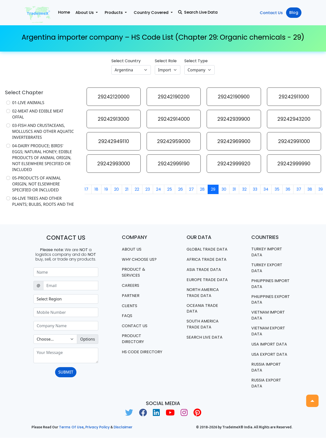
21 (127, 189)
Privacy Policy (97, 427)
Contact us (134, 326)
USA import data (269, 344)
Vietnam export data (268, 331)
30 (224, 189)
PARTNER (130, 295)
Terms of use (71, 427)
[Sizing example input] (65, 272)
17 (86, 189)
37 (298, 189)
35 (277, 189)
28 (202, 189)
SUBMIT (65, 372)
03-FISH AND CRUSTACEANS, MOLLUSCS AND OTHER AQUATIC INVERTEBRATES (43, 131)
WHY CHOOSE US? (139, 259)
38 (309, 189)
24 (158, 189)
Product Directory (133, 339)
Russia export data (266, 383)
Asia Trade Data (204, 269)
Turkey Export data (266, 268)
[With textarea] (65, 355)
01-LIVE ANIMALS (28, 102)
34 (265, 189)
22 (137, 189)
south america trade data (203, 324)
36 (288, 189)
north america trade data (203, 292)
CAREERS (130, 285)
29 (213, 189)
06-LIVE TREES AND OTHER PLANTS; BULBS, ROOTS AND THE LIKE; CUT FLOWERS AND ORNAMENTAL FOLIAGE (43, 207)
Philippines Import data (270, 284)
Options (87, 339)
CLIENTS (129, 306)
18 (96, 189)
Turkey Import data (266, 252)
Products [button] (114, 12)
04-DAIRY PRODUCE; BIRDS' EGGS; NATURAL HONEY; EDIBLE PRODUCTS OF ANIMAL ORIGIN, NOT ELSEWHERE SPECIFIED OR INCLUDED (42, 157)
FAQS (127, 316)
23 (147, 189)
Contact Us (271, 13)
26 (180, 189)
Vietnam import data (268, 315)
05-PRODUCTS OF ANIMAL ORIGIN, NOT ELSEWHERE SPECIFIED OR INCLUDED (36, 184)
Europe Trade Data (207, 280)
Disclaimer (123, 427)
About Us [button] (85, 12)
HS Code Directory (142, 352)
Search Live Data (198, 12)
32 (244, 189)
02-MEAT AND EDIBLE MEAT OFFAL (38, 114)
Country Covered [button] (151, 12)
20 (116, 189)
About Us (131, 249)
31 (234, 189)
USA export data (269, 354)
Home (64, 12)
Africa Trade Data (207, 259)
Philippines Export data (270, 299)
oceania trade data (202, 308)
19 (106, 189)
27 (191, 189)
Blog (293, 12)
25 (169, 189)
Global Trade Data (207, 249)
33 (255, 189)
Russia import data (266, 367)
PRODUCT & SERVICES (133, 272)
